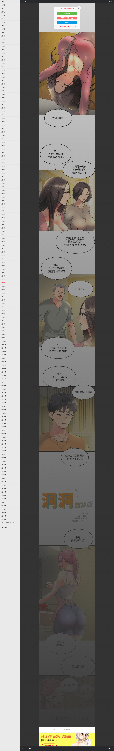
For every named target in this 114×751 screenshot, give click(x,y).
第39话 (3, 132)
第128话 (3, 437)
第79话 (3, 269)
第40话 (3, 135)
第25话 (3, 84)
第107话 (3, 365)
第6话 (3, 19)
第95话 (3, 324)
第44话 (3, 149)
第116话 (3, 396)
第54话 (3, 183)
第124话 (3, 423)
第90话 (3, 307)
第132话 (3, 451)
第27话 (3, 91)
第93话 (3, 317)
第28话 (3, 94)
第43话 (3, 145)
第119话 (3, 406)
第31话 (3, 104)
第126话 (3, 430)
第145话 (3, 495)
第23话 (3, 77)
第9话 (3, 29)
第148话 (3, 505)
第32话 (3, 108)
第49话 (3, 166)
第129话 (3, 440)
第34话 (3, 115)
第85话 (3, 289)
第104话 (3, 355)
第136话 (3, 464)
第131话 (3, 447)
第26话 (3, 87)
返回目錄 (4, 527)
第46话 (3, 156)
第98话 (3, 334)
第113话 (3, 385)
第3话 (3, 8)
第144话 (3, 492)
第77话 (3, 262)
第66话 (3, 224)
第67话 (3, 228)
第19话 (3, 63)
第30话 (3, 101)
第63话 (3, 214)
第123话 (3, 420)
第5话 (3, 15)
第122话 (3, 416)
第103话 (3, 351)
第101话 (3, 344)
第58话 (3, 197)
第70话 (3, 238)
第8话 (3, 25)
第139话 (3, 475)
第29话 (3, 97)
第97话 (3, 331)
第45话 (3, 152)
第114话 (3, 389)
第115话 (3, 392)
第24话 (3, 80)
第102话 (3, 348)
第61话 (3, 207)
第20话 (3, 67)
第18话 (3, 60)
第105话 (3, 358)
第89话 (3, 303)
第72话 (3, 245)
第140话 (3, 478)
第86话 (3, 293)
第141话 (3, 481)
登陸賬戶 (67, 22)
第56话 (3, 190)
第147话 (3, 502)
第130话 (3, 444)
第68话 (3, 231)
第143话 (3, 488)
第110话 (3, 375)
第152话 (3, 519)
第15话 (3, 49)
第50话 (3, 169)
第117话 (3, 399)
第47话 (3, 159)
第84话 (3, 286)
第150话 (3, 512)
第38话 (3, 128)
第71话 (3, 241)
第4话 (3, 12)
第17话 (3, 56)
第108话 (3, 368)
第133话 (3, 454)
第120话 (3, 409)
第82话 (3, 279)
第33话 (3, 111)
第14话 (3, 46)
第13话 (3, 43)
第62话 (3, 211)
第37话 (3, 125)
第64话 (3, 217)
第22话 (3, 73)
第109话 (3, 372)
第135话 (3, 461)
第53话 (3, 180)
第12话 (3, 39)
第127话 (3, 433)
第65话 (3, 221)
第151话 (3, 516)
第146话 (3, 499)
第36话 (3, 121)
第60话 (3, 204)
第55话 (3, 187)
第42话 (3, 142)
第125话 (3, 427)
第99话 (3, 337)
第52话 (3, 176)
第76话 (3, 259)
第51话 (3, 173)
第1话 (3, 1)
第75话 (3, 255)
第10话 (3, 32)
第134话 (3, 457)
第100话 (3, 341)
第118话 (3, 403)
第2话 (3, 5)
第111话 (3, 379)
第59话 (3, 200)
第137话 (3, 468)
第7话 (3, 22)
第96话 (3, 327)
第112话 (3, 382)
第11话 (3, 36)
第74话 (3, 252)
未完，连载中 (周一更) (7, 523)
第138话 (3, 471)
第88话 (3, 300)
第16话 (3, 53)
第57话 (3, 193)
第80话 (3, 272)
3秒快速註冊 (67, 13)
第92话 (3, 313)
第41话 (3, 139)
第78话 (3, 265)
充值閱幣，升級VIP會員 (67, 18)
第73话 (3, 248)
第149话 (3, 509)
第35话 (3, 118)
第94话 (3, 320)
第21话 (3, 70)
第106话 (3, 361)
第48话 (3, 163)
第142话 (3, 485)
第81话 (3, 276)
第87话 (3, 296)
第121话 (3, 413)
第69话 (3, 235)
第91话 (3, 310)
